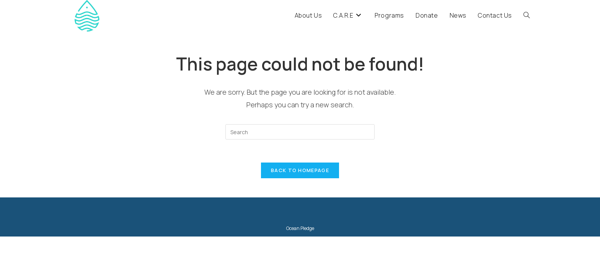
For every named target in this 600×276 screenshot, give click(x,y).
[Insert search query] (300, 132)
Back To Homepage (300, 170)
